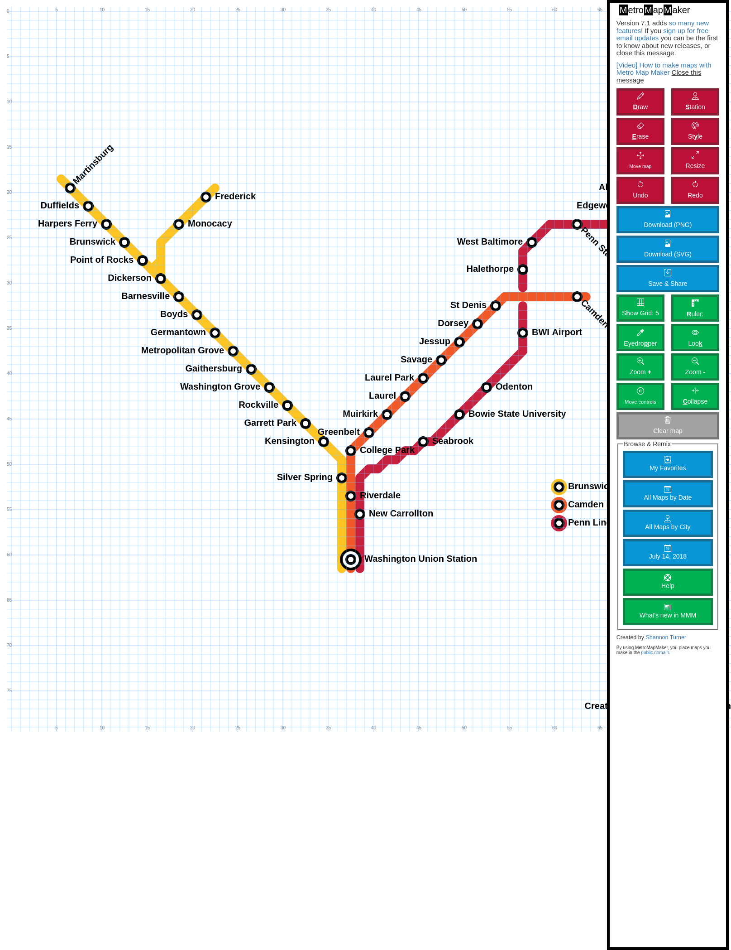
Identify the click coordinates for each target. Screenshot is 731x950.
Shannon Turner (665, 637)
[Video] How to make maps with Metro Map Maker (664, 69)
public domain (655, 652)
